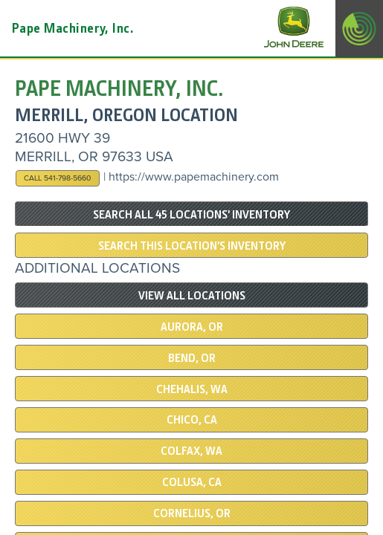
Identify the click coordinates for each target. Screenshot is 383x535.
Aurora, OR (192, 327)
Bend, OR (192, 358)
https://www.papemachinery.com (194, 176)
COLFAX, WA (191, 451)
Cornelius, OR (192, 513)
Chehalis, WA (192, 389)
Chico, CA (192, 420)
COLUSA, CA (192, 482)
